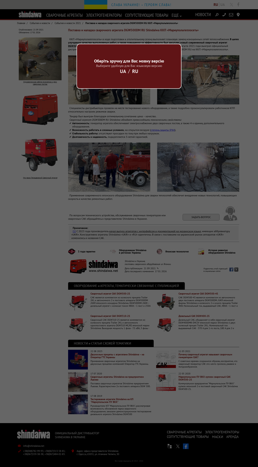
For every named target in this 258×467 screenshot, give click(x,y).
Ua (123, 71)
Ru (135, 71)
